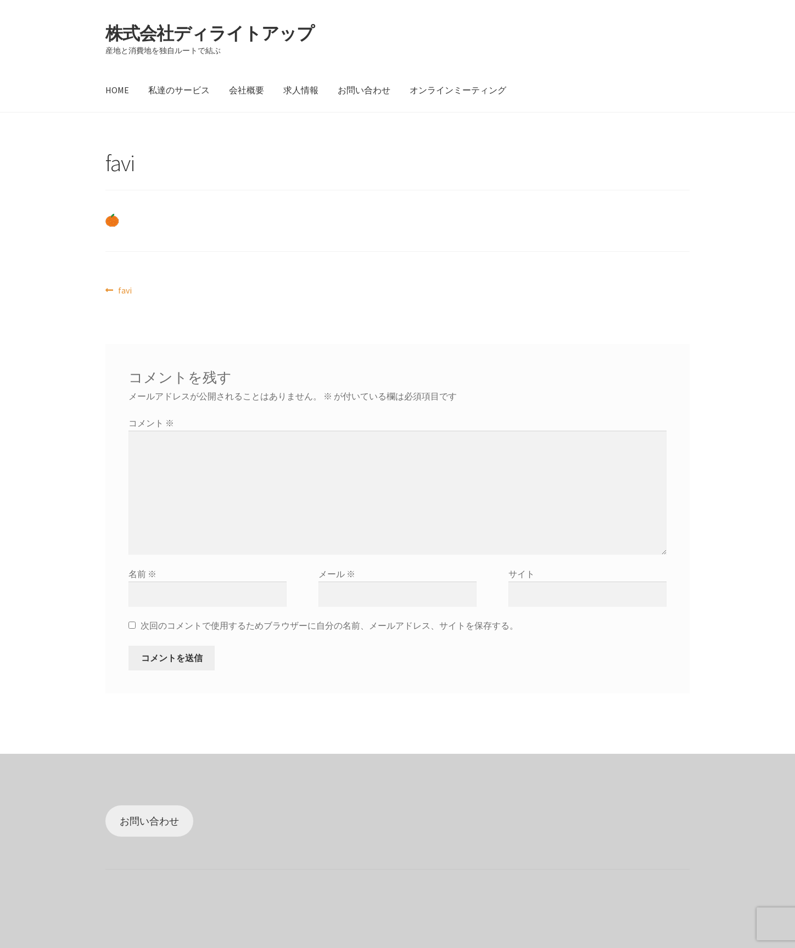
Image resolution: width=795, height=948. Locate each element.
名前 (142, 573)
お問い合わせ (364, 89)
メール (336, 573)
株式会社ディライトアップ (209, 33)
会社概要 (246, 89)
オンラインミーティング (458, 89)
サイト (521, 573)
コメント (151, 422)
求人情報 (300, 89)
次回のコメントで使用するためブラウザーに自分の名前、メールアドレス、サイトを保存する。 (329, 625)
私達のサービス (179, 89)
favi (124, 291)
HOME (117, 89)
